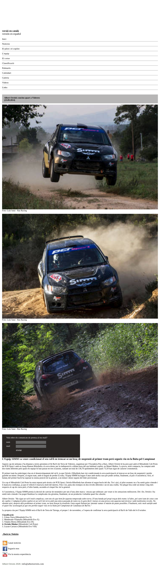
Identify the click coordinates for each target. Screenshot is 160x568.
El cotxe (6, 58)
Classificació (8, 63)
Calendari (6, 73)
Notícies (6, 44)
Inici (4, 39)
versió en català (10, 30)
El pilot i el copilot (11, 48)
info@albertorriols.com (33, 564)
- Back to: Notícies (10, 534)
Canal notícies (12, 542)
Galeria (5, 77)
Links (4, 87)
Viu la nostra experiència (17, 554)
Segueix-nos (11, 548)
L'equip (5, 53)
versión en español (11, 33)
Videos (5, 82)
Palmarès (6, 68)
